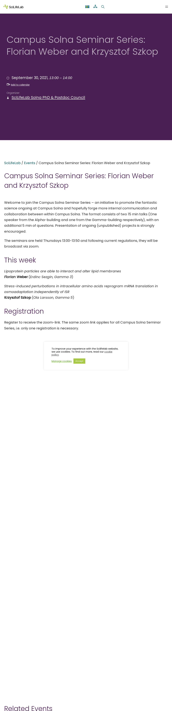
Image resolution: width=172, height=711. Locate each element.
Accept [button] (79, 361)
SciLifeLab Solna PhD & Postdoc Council (48, 97)
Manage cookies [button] (62, 361)
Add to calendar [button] (18, 84)
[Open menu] (167, 7)
